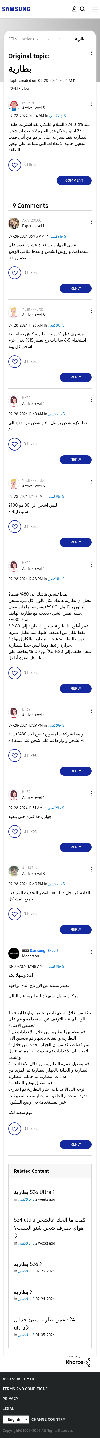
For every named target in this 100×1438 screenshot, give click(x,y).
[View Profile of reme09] (28, 102)
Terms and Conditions (25, 1389)
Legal (8, 1408)
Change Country (48, 1419)
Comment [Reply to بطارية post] (74, 180)
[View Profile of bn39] (26, 398)
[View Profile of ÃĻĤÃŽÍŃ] (29, 868)
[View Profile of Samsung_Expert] (44, 950)
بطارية (21, 1292)
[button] (82, 104)
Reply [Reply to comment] (76, 288)
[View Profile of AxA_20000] (31, 220)
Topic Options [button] (82, 53)
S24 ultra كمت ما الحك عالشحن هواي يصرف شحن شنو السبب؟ (50, 1224)
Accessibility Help (21, 1379)
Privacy (10, 1398)
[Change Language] (16, 1419)
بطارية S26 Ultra (32, 1192)
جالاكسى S (57, 116)
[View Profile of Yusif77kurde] (33, 309)
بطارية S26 (26, 1264)
